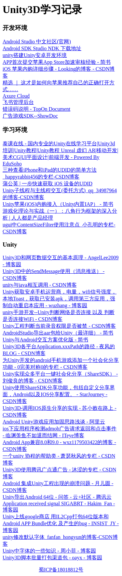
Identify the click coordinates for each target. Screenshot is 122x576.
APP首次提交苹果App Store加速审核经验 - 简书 (57, 62)
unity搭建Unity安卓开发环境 (35, 55)
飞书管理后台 (18, 102)
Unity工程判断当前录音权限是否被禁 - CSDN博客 (59, 326)
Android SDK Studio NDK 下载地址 (42, 48)
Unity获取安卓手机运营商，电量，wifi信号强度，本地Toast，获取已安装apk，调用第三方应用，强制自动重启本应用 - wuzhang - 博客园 (59, 298)
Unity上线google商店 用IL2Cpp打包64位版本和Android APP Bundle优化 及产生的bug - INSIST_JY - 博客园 (61, 523)
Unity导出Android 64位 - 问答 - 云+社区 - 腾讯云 (57, 497)
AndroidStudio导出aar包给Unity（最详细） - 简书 (58, 333)
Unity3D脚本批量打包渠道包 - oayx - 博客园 (52, 557)
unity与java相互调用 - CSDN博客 (40, 285)
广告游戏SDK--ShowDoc (30, 116)
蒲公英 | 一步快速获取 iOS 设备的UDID (47, 183)
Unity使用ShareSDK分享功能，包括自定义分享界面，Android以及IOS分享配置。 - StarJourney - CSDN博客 (59, 394)
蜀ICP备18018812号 (61, 569)
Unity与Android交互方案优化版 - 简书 (45, 339)
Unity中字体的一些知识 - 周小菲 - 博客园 (49, 551)
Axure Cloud (16, 96)
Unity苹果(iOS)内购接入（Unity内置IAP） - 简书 (58, 204)
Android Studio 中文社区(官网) (37, 41)
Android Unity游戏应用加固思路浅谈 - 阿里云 (54, 422)
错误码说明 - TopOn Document (36, 109)
